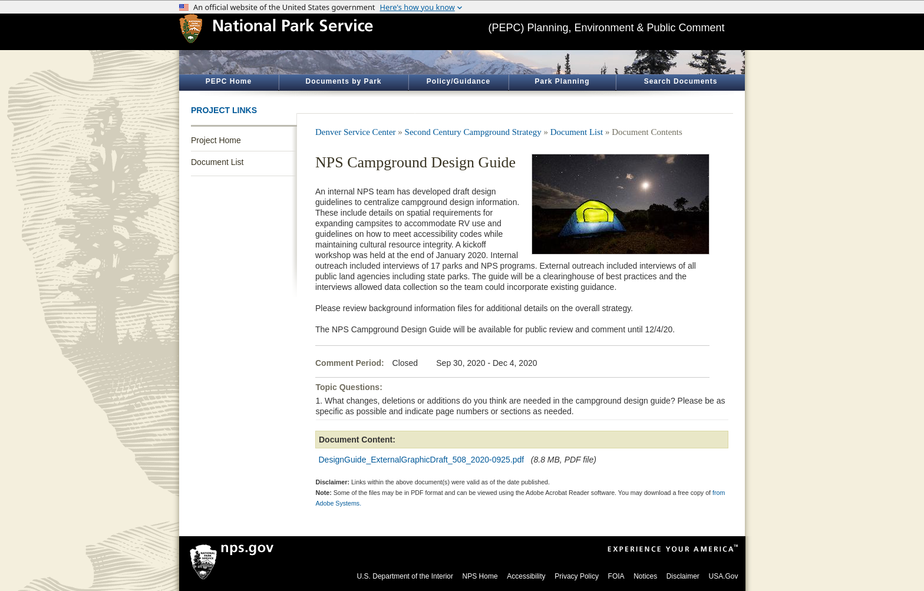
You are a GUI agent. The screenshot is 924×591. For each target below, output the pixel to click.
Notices (645, 576)
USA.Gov (723, 576)
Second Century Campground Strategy (473, 132)
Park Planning (561, 81)
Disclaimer (682, 576)
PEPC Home (229, 81)
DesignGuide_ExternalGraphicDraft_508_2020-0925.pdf (421, 459)
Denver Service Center (355, 132)
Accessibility (526, 576)
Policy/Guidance (458, 81)
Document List (217, 162)
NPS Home (480, 576)
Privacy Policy (577, 576)
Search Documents (681, 81)
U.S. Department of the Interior (405, 576)
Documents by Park (343, 81)
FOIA (616, 576)
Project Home (216, 140)
